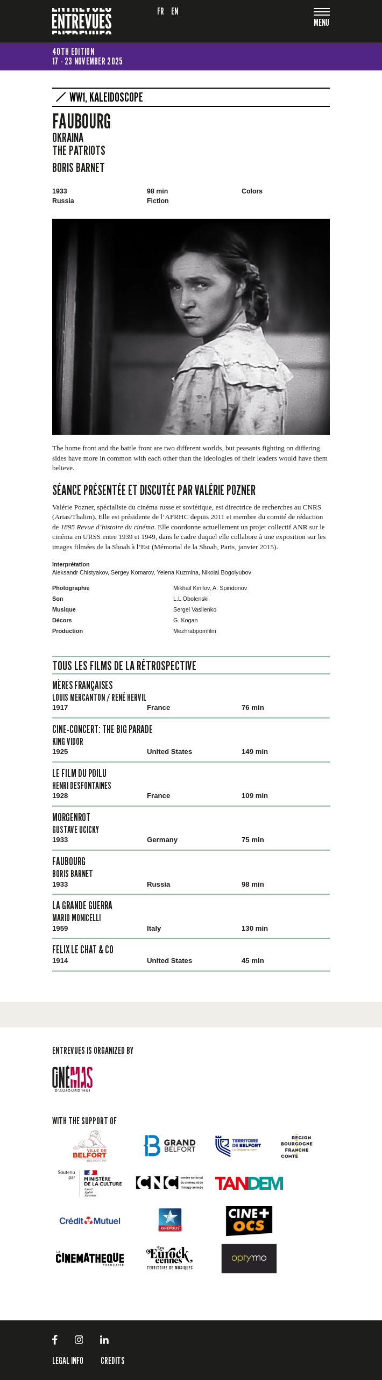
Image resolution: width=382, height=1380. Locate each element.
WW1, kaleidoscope (106, 97)
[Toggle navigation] (322, 23)
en (175, 11)
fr (161, 11)
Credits (113, 1360)
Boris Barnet (78, 167)
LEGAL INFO (67, 1360)
